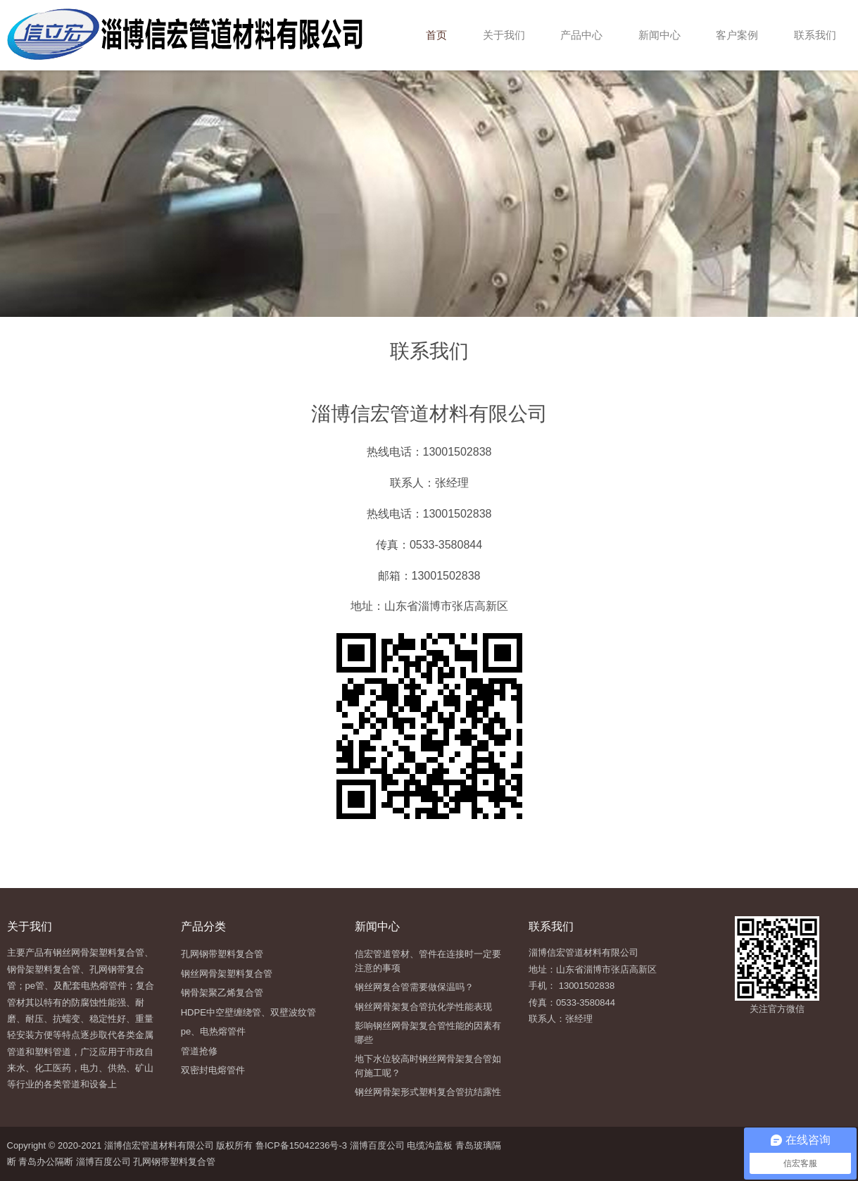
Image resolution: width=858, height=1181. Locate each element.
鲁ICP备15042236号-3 (300, 1145)
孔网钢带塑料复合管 (174, 1161)
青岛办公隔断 (45, 1161)
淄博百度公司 (377, 1145)
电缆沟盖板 (430, 1145)
